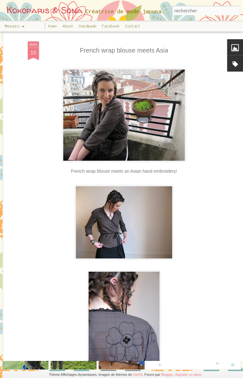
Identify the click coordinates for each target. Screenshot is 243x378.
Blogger (167, 374)
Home (52, 26)
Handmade (88, 26)
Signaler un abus (188, 374)
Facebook (111, 26)
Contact (132, 26)
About (67, 26)
